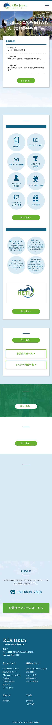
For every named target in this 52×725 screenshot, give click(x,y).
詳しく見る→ (26, 218)
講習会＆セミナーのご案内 (36, 669)
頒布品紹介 (7, 685)
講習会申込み (31, 678)
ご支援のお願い (9, 681)
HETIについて (8, 688)
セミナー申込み (32, 681)
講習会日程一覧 (26, 353)
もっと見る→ (26, 81)
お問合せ (29, 701)
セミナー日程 (31, 675)
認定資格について (10, 672)
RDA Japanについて (11, 669)
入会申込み (30, 704)
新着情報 (6, 701)
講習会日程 (30, 672)
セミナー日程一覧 (26, 364)
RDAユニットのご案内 (11, 675)
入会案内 (6, 678)
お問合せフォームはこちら (26, 607)
